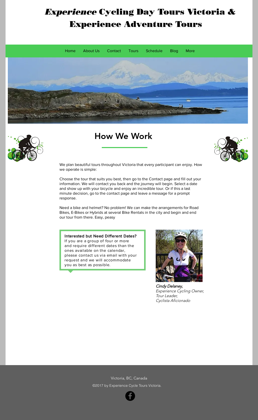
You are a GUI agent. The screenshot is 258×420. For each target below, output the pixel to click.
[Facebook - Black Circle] (130, 396)
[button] (133, 51)
